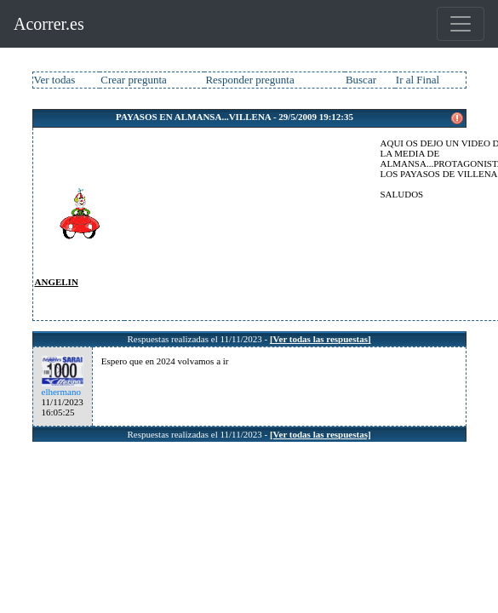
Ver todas (55, 79)
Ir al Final (417, 79)
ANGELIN (56, 282)
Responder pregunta (249, 79)
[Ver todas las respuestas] (320, 339)
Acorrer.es (49, 23)
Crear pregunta (133, 79)
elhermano (61, 392)
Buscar (361, 79)
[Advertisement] (249, 223)
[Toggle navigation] (460, 24)
